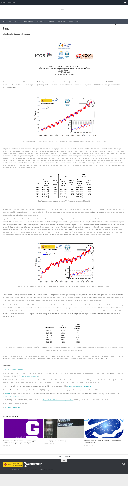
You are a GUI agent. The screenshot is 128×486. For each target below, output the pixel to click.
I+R (19, 21)
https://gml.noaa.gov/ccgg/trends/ (14, 382)
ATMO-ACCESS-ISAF (74, 21)
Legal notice (11, 2)
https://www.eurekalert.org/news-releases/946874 (81, 398)
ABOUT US (11, 21)
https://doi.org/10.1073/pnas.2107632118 (15, 408)
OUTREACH (51, 21)
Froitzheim (8, 406)
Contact (3, 2)
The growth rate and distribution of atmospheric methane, (59, 412)
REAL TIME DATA (28, 21)
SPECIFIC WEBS (62, 21)
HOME (4, 21)
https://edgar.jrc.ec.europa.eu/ (13, 420)
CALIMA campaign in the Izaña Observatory (55, 453)
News (4, 27)
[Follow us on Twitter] (123, 476)
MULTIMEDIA (40, 21)
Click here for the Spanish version (23, 46)
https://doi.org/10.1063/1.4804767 (30, 388)
